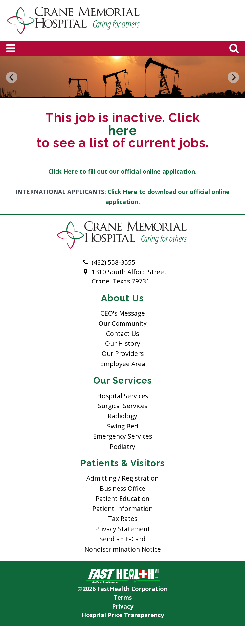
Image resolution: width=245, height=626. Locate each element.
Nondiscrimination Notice (122, 549)
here (122, 130)
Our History (122, 343)
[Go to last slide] (12, 77)
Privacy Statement (122, 528)
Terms (122, 597)
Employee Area (122, 363)
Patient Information (122, 508)
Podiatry (122, 446)
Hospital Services (122, 395)
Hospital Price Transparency (122, 615)
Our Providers (123, 353)
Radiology (122, 415)
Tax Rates (122, 518)
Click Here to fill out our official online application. (122, 171)
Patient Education (122, 498)
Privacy (122, 606)
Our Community (123, 323)
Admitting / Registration (122, 478)
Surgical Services (122, 405)
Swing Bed (122, 426)
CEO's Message (122, 313)
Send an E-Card (122, 538)
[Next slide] (233, 77)
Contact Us (122, 333)
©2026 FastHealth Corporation (122, 589)
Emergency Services (122, 436)
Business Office (122, 488)
